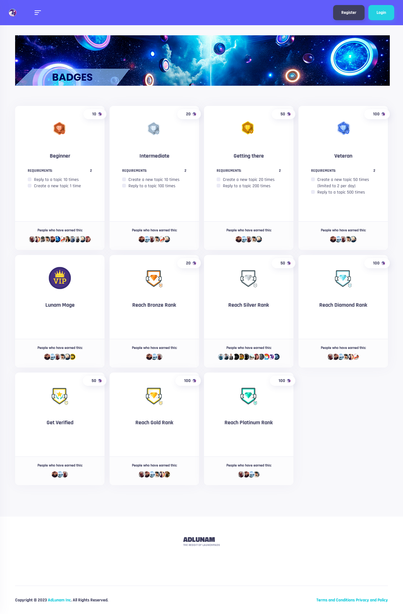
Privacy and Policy (372, 600)
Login (381, 12)
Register (348, 12)
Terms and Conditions (335, 600)
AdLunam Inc (59, 600)
